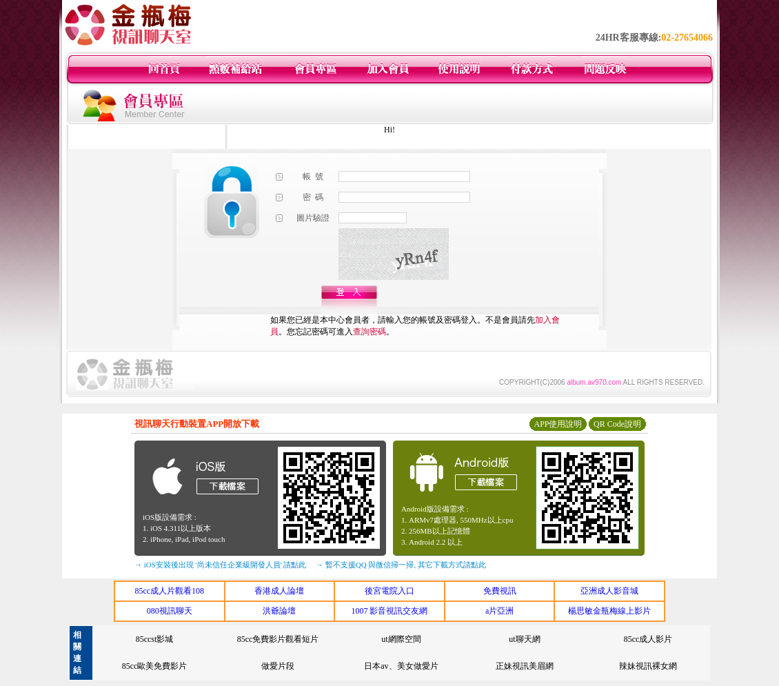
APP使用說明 (558, 424)
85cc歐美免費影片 (155, 666)
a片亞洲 (499, 611)
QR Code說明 (617, 424)
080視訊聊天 (169, 611)
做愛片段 (277, 666)
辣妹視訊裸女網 (648, 666)
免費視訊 (499, 591)
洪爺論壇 (279, 611)
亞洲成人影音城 (609, 591)
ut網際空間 (401, 639)
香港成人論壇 (279, 591)
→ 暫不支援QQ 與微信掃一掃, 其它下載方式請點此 (401, 565)
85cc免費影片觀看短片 (278, 639)
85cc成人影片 (648, 639)
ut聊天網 (524, 639)
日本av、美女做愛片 (401, 666)
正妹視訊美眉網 (525, 666)
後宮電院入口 (389, 591)
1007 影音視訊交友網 (389, 611)
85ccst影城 (155, 639)
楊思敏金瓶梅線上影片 (609, 611)
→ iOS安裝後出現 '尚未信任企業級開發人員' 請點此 (220, 565)
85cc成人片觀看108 (169, 591)
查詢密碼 (369, 331)
